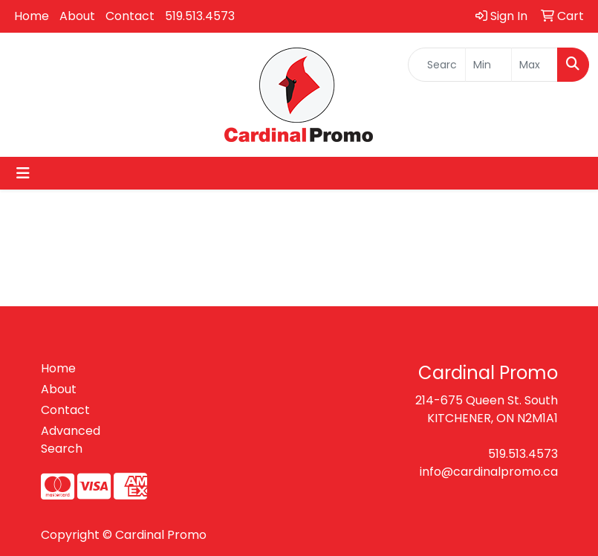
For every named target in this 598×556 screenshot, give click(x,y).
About (77, 16)
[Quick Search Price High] (534, 65)
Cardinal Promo (161, 534)
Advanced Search (70, 439)
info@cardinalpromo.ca (489, 471)
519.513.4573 (200, 16)
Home (31, 16)
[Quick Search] (437, 65)
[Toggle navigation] (23, 173)
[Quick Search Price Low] (488, 65)
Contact (130, 16)
